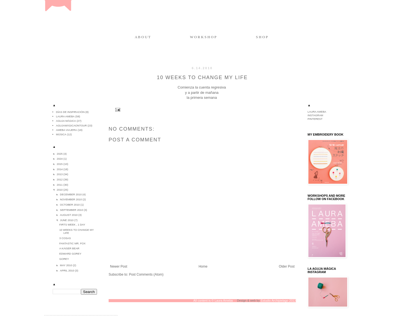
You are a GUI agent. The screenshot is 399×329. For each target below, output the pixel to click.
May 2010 (66, 265)
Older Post (287, 266)
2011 (60, 184)
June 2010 (67, 220)
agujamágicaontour (71, 125)
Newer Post (118, 266)
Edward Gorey (70, 253)
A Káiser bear (69, 248)
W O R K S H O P (203, 37)
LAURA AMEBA (317, 111)
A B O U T (142, 37)
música (61, 134)
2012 (60, 179)
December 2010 (71, 194)
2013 (60, 174)
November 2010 (71, 199)
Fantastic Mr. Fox (72, 243)
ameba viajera (66, 129)
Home (203, 266)
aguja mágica (66, 120)
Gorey (64, 258)
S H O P (262, 37)
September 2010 (72, 209)
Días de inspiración (70, 111)
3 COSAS (65, 238)
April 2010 (67, 270)
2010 (60, 189)
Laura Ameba (65, 116)
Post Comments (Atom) (146, 274)
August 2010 (69, 214)
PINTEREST (315, 118)
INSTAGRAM (315, 115)
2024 (60, 158)
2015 (60, 163)
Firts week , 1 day (72, 224)
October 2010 (70, 204)
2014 (60, 169)
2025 (60, 153)
